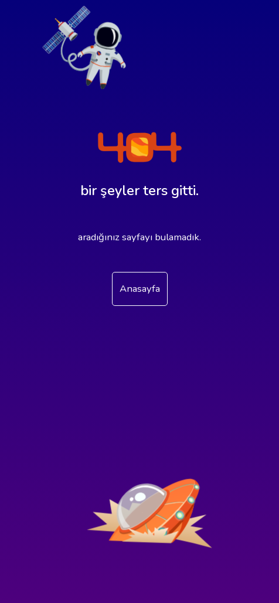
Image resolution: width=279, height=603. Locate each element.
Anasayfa (140, 288)
